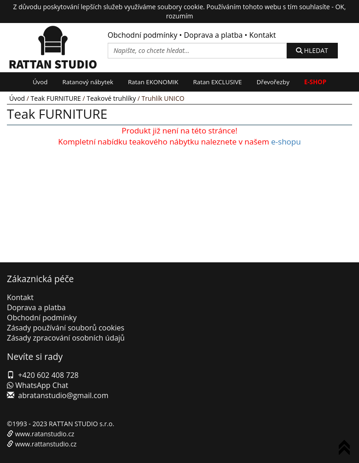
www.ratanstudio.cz (45, 433)
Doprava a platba (213, 35)
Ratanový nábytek (87, 82)
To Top (346, 449)
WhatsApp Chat (37, 385)
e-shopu (286, 141)
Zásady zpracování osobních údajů (66, 338)
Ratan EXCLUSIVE (217, 82)
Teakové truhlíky (111, 98)
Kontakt (262, 35)
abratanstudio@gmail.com (63, 395)
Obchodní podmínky (142, 35)
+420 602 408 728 (48, 375)
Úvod (40, 82)
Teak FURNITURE (56, 98)
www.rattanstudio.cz (46, 444)
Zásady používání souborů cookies (65, 328)
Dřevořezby (273, 82)
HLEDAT (312, 50)
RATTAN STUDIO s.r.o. (81, 423)
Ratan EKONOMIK (153, 82)
